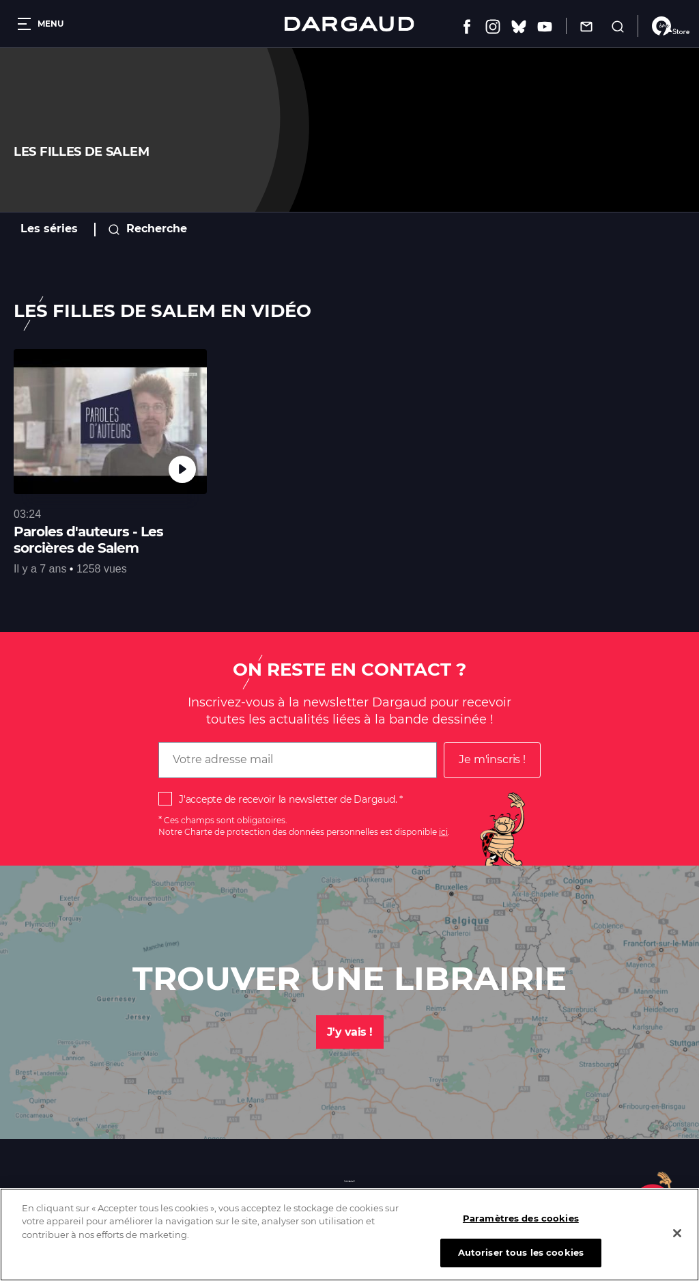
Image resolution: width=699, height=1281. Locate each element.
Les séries (49, 228)
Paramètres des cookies (521, 1231)
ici (443, 832)
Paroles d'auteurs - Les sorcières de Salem (88, 539)
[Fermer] (677, 1247)
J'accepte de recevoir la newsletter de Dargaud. (288, 799)
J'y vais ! (350, 1031)
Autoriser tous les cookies (521, 1266)
